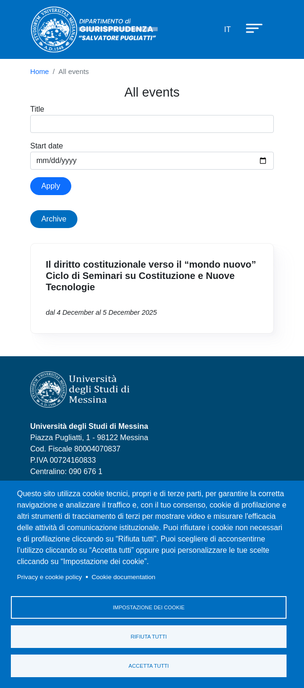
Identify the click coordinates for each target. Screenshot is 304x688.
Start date (46, 146)
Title (37, 109)
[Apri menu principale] (250, 28)
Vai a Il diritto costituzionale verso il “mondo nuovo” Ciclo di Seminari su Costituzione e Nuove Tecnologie (152, 288)
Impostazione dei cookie (149, 607)
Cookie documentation (123, 577)
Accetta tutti (148, 666)
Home (39, 71)
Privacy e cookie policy (49, 577)
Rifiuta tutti (149, 636)
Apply (50, 186)
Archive (53, 219)
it (227, 29)
